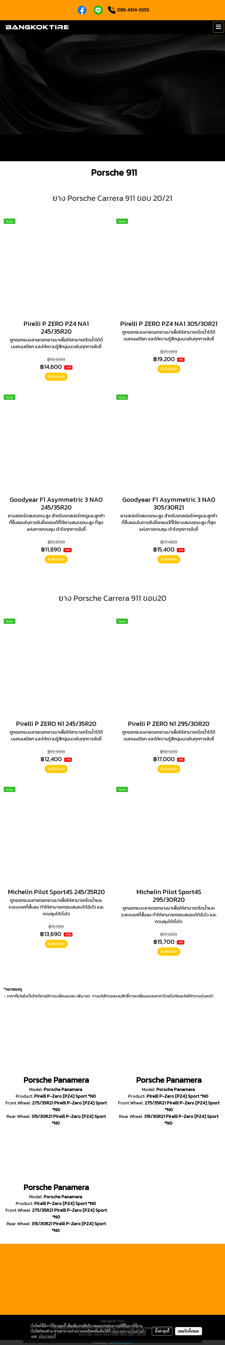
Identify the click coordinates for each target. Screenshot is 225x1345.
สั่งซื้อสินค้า (56, 376)
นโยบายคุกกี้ (47, 1336)
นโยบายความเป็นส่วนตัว (128, 1331)
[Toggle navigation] (218, 27)
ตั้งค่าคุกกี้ (162, 1331)
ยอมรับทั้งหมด (188, 1331)
